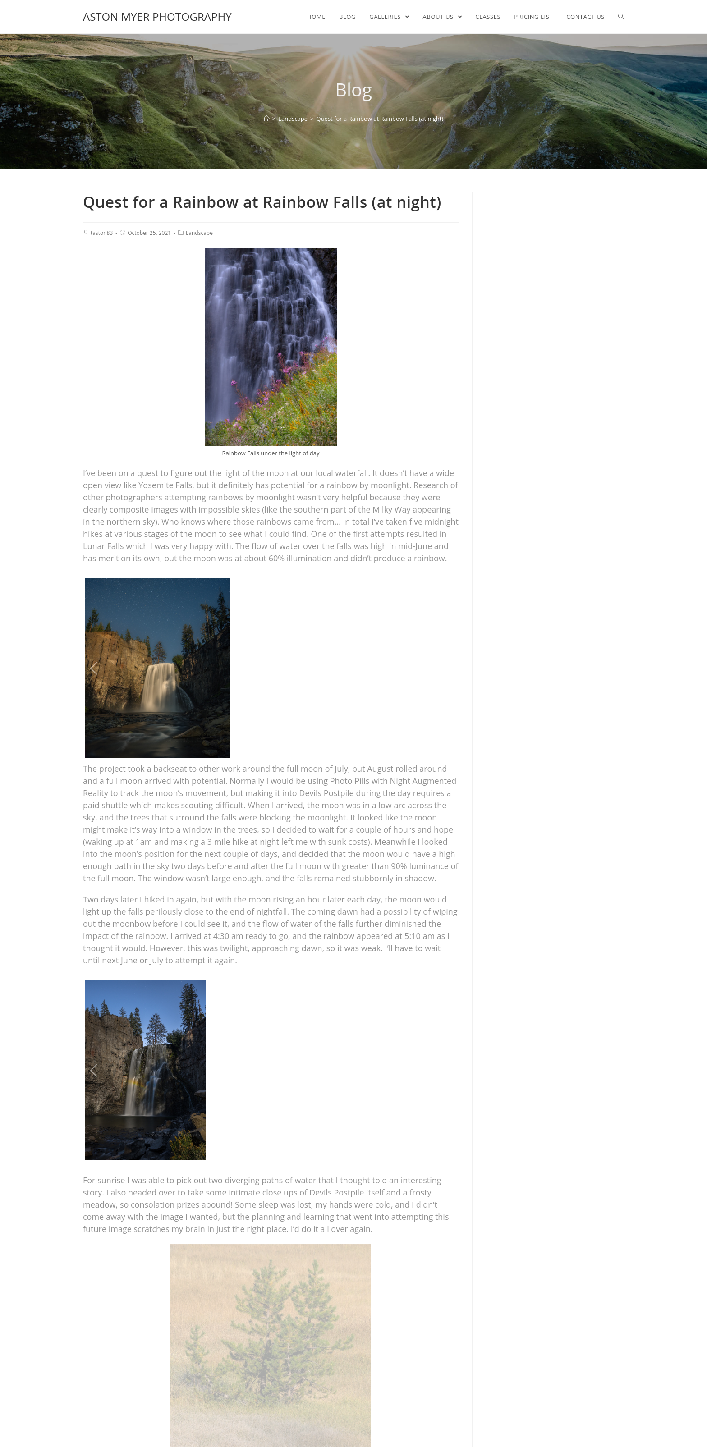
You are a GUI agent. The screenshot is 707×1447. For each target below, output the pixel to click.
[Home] (267, 118)
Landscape (199, 233)
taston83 (102, 233)
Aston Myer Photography (157, 16)
